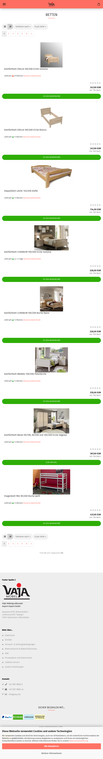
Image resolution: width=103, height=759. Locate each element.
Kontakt (8, 640)
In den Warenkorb (51, 96)
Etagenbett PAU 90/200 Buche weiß (22, 496)
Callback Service (12, 662)
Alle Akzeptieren (51, 746)
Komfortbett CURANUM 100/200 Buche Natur (26, 313)
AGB (6, 653)
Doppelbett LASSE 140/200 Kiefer (21, 191)
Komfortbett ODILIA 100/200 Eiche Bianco (25, 129)
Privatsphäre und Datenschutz (18, 658)
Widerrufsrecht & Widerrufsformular (21, 649)
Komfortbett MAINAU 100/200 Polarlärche (25, 374)
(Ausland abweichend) (32, 76)
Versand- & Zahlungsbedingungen (20, 644)
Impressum (10, 635)
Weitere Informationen (51, 753)
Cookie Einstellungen (14, 667)
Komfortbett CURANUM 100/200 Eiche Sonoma (27, 252)
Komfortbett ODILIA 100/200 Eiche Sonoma (26, 69)
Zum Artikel (51, 462)
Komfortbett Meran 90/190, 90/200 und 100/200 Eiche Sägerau (35, 435)
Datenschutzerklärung (78, 741)
